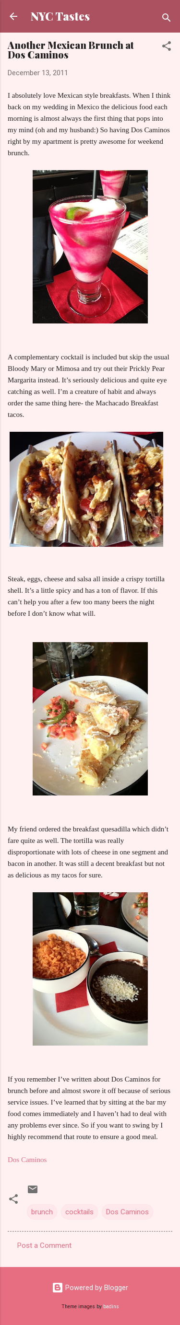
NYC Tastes (60, 16)
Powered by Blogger (90, 1287)
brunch (42, 1212)
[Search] (166, 19)
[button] (166, 47)
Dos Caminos (127, 1212)
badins (111, 1306)
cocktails (79, 1212)
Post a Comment (44, 1245)
